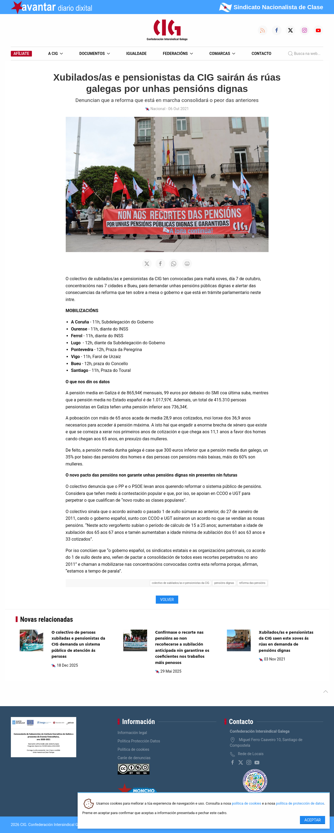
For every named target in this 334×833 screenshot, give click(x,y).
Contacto (262, 53)
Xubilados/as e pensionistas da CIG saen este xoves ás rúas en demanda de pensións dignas (286, 641)
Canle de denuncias (134, 758)
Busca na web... (304, 53)
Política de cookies (133, 749)
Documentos (95, 53)
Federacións (178, 53)
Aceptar (312, 820)
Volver (167, 599)
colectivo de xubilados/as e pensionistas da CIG (180, 582)
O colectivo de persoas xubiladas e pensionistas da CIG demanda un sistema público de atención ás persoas (78, 644)
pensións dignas (224, 582)
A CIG (55, 53)
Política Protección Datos (139, 741)
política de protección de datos (300, 804)
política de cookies (246, 804)
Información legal (132, 732)
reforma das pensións (252, 582)
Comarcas (222, 53)
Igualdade (136, 53)
